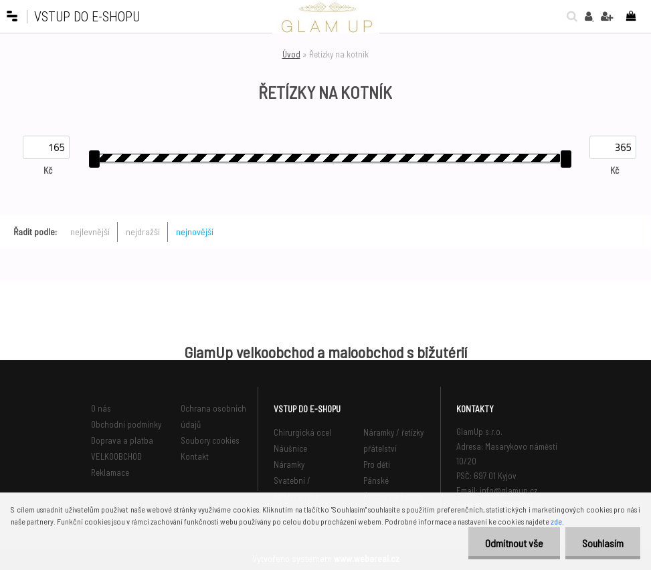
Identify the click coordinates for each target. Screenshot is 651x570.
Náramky (289, 464)
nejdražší (143, 231)
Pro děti (376, 464)
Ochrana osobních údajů (213, 416)
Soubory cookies (210, 440)
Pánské (376, 480)
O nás (101, 408)
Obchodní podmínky (126, 424)
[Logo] (325, 16)
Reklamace (110, 472)
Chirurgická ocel (302, 432)
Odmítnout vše (514, 543)
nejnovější (194, 231)
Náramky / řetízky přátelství (393, 440)
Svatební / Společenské (296, 488)
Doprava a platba (122, 440)
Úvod (291, 54)
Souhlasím (603, 543)
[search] (568, 16)
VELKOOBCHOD (116, 456)
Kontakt (195, 456)
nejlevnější (90, 231)
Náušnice (290, 448)
